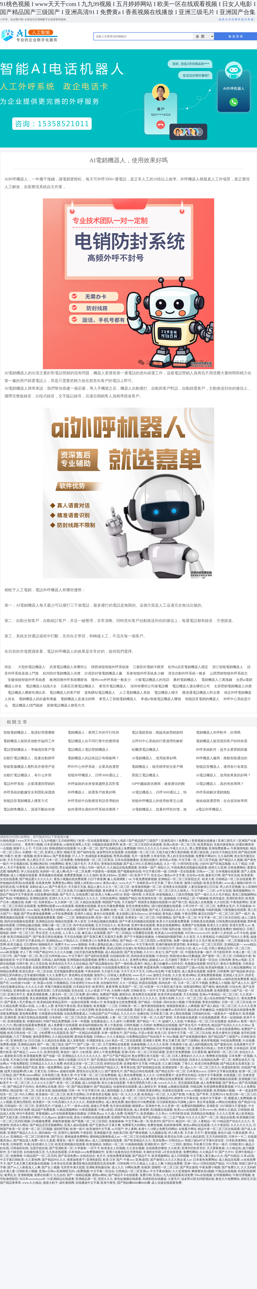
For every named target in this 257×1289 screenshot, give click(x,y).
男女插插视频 (68, 867)
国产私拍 (6, 898)
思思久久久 (105, 1179)
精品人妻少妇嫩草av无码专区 (163, 963)
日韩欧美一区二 (129, 1006)
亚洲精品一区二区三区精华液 (30, 1136)
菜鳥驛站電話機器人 (99, 692)
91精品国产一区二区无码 (40, 1155)
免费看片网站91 (206, 856)
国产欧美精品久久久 (137, 1140)
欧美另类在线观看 (170, 994)
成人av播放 (34, 890)
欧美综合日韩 (173, 1136)
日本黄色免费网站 (205, 1159)
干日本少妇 (40, 848)
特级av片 (96, 1002)
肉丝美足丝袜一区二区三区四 (83, 1063)
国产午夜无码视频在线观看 (137, 921)
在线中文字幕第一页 (213, 1098)
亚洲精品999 (165, 1098)
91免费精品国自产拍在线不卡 (145, 1036)
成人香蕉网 (141, 1109)
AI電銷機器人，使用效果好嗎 (154, 758)
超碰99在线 (65, 1117)
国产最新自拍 (223, 1044)
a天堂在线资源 (172, 1152)
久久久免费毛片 (56, 975)
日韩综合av (176, 1140)
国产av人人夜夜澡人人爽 (23, 1167)
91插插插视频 (134, 1144)
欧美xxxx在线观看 (186, 1109)
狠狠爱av (138, 1106)
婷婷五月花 (248, 1179)
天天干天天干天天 (133, 971)
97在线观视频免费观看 (40, 917)
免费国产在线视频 (194, 925)
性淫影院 (52, 867)
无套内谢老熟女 (224, 844)
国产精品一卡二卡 (149, 1021)
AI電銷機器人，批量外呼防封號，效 (159, 809)
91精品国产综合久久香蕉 (232, 936)
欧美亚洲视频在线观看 (70, 1144)
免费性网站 (190, 1152)
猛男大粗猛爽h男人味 (18, 1071)
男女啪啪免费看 (94, 948)
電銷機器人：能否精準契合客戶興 (157, 766)
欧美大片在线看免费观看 (172, 921)
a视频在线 (17, 902)
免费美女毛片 (226, 906)
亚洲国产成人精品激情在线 (80, 1079)
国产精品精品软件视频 (156, 1048)
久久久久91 (128, 1013)
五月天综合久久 (105, 925)
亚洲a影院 (142, 1159)
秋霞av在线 (44, 983)
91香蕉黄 (22, 886)
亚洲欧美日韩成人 (204, 1048)
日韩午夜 (22, 963)
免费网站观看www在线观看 (55, 906)
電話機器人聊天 (166, 692)
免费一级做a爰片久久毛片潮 (192, 940)
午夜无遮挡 (172, 971)
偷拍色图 (222, 986)
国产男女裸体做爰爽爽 (36, 913)
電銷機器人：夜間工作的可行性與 (93, 732)
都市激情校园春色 (153, 1006)
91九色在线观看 (20, 967)
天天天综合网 (16, 860)
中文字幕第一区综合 (204, 959)
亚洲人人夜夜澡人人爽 (134, 1079)
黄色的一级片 (69, 1052)
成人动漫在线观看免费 (166, 1182)
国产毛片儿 (67, 894)
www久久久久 (167, 1082)
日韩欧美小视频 (26, 1171)
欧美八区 (161, 1032)
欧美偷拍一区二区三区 (51, 1094)
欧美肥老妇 (204, 844)
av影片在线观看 (65, 929)
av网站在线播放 (226, 1102)
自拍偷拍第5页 (120, 956)
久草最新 (80, 1148)
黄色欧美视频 (83, 1036)
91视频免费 (93, 1029)
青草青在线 (128, 1067)
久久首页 (189, 936)
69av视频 (172, 1036)
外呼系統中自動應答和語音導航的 (93, 801)
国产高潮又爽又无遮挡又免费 (102, 936)
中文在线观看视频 (63, 1009)
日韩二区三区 (31, 1098)
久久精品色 (233, 1148)
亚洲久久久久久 (59, 898)
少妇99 (203, 863)
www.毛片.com (142, 975)
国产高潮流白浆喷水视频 (107, 1059)
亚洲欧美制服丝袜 (98, 1167)
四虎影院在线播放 (154, 1179)
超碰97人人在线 (172, 1021)
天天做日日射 (19, 1059)
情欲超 (78, 979)
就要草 (211, 971)
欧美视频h (147, 1113)
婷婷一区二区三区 (22, 933)
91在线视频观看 (209, 1017)
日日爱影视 (199, 1052)
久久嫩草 (77, 967)
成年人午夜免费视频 (106, 1052)
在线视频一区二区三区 (140, 852)
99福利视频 (213, 910)
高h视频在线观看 (161, 1109)
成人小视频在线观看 (23, 875)
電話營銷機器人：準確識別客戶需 (29, 749)
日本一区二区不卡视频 (193, 983)
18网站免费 (132, 1167)
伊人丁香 (26, 952)
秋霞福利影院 (231, 1067)
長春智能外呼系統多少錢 (145, 673)
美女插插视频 (39, 998)
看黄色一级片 (66, 1140)
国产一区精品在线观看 (85, 1032)
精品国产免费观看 (43, 1109)
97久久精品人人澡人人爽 (146, 1163)
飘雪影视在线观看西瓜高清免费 (94, 1163)
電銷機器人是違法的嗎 (78, 699)
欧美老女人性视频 (113, 1148)
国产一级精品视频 (79, 1175)
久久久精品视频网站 (238, 967)
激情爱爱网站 (42, 1036)
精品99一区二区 (186, 1121)
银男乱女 (10, 1175)
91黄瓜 (190, 1094)
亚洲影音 (212, 1106)
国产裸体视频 (138, 1132)
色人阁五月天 (36, 860)
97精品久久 (70, 940)
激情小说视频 (67, 1059)
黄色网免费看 (28, 1013)
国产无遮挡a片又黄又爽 (105, 1125)
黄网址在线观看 (59, 998)
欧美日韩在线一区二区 (22, 1032)
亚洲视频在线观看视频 (82, 959)
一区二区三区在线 (199, 1032)
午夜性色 (204, 1025)
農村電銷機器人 (185, 680)
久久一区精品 (129, 983)
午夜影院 (86, 1132)
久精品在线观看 (90, 902)
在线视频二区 (232, 1075)
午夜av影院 (105, 1109)
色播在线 (143, 1013)
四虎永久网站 (19, 1125)
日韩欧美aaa (96, 1113)
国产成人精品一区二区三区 (219, 1006)
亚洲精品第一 (233, 944)
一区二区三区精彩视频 (133, 910)
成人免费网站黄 (74, 1029)
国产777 (70, 1044)
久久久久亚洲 (225, 1113)
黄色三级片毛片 (75, 863)
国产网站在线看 (135, 1059)
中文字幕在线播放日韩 (171, 1029)
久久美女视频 (135, 1148)
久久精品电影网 (62, 1036)
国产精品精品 (103, 1086)
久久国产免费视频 (131, 890)
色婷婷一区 (47, 871)
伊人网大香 (175, 1132)
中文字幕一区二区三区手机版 (198, 860)
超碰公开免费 (100, 1106)
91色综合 (162, 956)
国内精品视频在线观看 (33, 979)
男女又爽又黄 (171, 1040)
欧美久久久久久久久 (144, 998)
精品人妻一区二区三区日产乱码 (134, 1098)
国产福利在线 (86, 852)
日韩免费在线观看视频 (231, 921)
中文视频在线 (19, 863)
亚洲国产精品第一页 (179, 990)
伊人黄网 (131, 1129)
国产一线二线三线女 (50, 1044)
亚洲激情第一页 (172, 1067)
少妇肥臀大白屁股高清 (54, 1032)
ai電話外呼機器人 (209, 809)
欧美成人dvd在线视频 (169, 933)
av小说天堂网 (85, 1009)
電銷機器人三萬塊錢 (216, 680)
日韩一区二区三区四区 (55, 948)
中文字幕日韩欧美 (12, 1159)
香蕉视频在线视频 (51, 875)
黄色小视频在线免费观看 (70, 879)
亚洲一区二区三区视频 (37, 1129)
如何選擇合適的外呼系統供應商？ (93, 809)
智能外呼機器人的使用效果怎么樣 (157, 801)
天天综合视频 (73, 936)
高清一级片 (102, 917)
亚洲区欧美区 (235, 898)
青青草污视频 (34, 844)
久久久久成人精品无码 (57, 1098)
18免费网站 (56, 863)
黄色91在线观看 (104, 913)
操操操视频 (59, 1090)
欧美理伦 (98, 986)
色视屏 (145, 1167)
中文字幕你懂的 (160, 1171)
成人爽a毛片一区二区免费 (73, 871)
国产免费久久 (231, 1167)
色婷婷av (233, 1021)
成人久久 (118, 1167)
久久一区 (170, 863)
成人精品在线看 (229, 1159)
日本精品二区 (186, 898)
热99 (82, 1048)
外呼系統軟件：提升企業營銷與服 (221, 749)
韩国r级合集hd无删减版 (185, 956)
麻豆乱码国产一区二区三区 (216, 913)
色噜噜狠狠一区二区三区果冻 (93, 860)
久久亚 (176, 975)
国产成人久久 (241, 983)
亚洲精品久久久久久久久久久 (82, 1056)
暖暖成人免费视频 (240, 1098)
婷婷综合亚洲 (113, 1063)
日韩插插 (244, 1109)
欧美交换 (218, 940)
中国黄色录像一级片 (198, 952)
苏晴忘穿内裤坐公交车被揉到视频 (22, 975)
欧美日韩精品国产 (19, 936)
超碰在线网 (67, 1071)
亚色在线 (77, 990)
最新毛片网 (212, 875)
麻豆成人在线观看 (94, 933)
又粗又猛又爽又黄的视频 (172, 852)
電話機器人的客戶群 (64, 692)
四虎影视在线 (124, 1109)
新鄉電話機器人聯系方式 (66, 705)
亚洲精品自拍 (45, 921)
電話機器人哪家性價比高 (26, 692)
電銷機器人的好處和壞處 (38, 699)
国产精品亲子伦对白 (20, 1086)
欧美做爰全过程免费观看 (120, 1002)
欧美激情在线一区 (150, 898)
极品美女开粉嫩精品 (201, 1009)
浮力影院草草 (222, 952)
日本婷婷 (55, 1017)
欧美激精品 (93, 1144)
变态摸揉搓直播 (188, 1082)
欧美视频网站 (161, 1155)
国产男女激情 (189, 1167)
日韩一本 (74, 1090)
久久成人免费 (114, 1113)
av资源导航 (164, 940)
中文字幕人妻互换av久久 (206, 1155)
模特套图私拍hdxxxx (43, 1059)
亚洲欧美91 (151, 1144)
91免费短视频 (117, 929)
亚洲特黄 (10, 1017)
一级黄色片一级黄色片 (226, 1013)
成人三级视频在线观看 (107, 1140)
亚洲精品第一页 (85, 1179)
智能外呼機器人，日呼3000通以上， (95, 775)
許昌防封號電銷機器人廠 (103, 673)
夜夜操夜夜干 (76, 1159)
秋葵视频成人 (165, 894)
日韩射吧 (16, 1144)
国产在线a (130, 1032)
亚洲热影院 (93, 1159)
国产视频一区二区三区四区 (90, 1121)
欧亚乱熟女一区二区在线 (35, 971)
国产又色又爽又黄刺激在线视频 (28, 1163)
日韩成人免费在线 (119, 975)
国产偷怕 (209, 986)
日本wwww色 (208, 1109)
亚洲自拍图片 (149, 860)
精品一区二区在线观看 (127, 1040)
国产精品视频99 (81, 1086)
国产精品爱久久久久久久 (35, 879)
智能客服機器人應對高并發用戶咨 (29, 766)
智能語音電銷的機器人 (202, 699)
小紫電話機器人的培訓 (152, 680)
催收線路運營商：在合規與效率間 (221, 801)
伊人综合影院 (30, 871)
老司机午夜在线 (65, 1006)
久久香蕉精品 (206, 936)
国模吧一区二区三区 (165, 1167)
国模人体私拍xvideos (88, 883)
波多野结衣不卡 (150, 979)
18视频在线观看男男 (105, 844)
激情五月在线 (162, 975)
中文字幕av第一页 (137, 1121)
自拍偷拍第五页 (34, 1152)
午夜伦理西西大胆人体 (142, 1082)
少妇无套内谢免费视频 (88, 952)
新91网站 (92, 994)
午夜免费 (137, 967)
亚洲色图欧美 (16, 1021)
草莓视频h (42, 1113)
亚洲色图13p (18, 1040)
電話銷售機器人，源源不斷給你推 (29, 809)
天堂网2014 (217, 1094)
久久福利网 (225, 856)
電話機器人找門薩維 (27, 705)
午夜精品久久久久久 (84, 898)
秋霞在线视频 (148, 983)
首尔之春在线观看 (113, 1082)
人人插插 (10, 979)
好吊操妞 (155, 913)
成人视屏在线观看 (194, 971)
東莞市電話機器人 (112, 686)
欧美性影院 (51, 1052)
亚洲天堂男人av (239, 925)
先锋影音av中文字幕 (150, 883)
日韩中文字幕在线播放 (223, 1071)
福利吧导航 (61, 1129)
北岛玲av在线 (195, 875)
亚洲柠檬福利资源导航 (170, 944)
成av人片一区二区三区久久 (202, 1067)
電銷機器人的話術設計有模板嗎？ (93, 758)
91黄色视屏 (240, 1132)
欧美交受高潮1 (213, 883)
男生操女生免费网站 (141, 1029)
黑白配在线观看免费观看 (29, 1025)
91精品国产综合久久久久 (233, 1121)
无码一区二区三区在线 (58, 890)
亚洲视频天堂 (103, 1132)
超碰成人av (156, 959)
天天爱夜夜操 (216, 1148)
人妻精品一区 (207, 1121)
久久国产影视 (176, 1094)
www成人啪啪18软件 (238, 883)
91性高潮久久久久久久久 (68, 1102)
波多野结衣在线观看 (110, 852)
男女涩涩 (42, 933)
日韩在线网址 (109, 898)
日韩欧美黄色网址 (149, 1090)
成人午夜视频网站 (83, 998)
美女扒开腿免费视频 (110, 906)
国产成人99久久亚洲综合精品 (142, 863)
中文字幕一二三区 (203, 890)
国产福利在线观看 (97, 956)
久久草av (161, 1113)
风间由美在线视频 (143, 956)
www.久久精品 (31, 1182)
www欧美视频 (9, 952)
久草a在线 (247, 1155)
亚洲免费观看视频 (209, 975)
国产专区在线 (231, 875)
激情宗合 (125, 994)
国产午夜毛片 (58, 886)
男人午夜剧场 (113, 1025)
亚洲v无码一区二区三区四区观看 (143, 1052)
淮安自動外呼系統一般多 (187, 673)
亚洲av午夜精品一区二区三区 (218, 994)
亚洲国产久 (131, 1113)
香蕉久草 (67, 1075)
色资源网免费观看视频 (218, 1086)
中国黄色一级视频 (104, 871)
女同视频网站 (222, 1175)
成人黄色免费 (115, 1102)
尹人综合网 (111, 979)
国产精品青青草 (10, 1182)
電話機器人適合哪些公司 (191, 686)
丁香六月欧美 (174, 883)
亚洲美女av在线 (96, 1048)
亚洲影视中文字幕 (136, 1063)
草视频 (162, 1086)
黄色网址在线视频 (81, 975)
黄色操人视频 (171, 913)
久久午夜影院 (220, 1125)
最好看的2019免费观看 (140, 1102)
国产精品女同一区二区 (170, 1071)
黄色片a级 (224, 1132)
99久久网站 (26, 1094)
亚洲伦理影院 (22, 1102)
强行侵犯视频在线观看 (166, 906)
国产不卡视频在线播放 (139, 936)
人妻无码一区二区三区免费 (67, 994)
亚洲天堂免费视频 (178, 1052)
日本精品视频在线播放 (103, 921)
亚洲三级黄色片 (10, 1098)
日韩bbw (53, 1071)
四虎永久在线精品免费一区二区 (210, 1059)
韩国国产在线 (111, 902)
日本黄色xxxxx (196, 1071)
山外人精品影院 (194, 1136)
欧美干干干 (141, 875)
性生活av (157, 875)
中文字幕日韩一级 (155, 871)
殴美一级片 (248, 1021)
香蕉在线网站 (211, 1002)
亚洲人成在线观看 (76, 1125)
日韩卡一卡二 (238, 1136)
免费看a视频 (8, 1044)
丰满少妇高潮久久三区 (39, 1144)
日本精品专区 (82, 986)
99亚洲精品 (163, 917)
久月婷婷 (146, 1025)
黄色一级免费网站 (51, 1067)
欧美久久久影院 (217, 925)
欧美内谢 (124, 925)
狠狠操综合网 (85, 917)
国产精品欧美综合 (243, 971)
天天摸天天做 (110, 971)
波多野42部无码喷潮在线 (197, 1179)
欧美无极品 (14, 944)
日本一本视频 (80, 1021)
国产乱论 (57, 1136)
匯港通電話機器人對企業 (201, 692)
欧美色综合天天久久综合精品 (68, 963)
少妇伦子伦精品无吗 (223, 852)
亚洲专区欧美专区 (193, 1148)
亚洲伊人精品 (83, 913)
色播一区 (31, 902)
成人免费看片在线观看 (63, 1025)
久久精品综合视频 (54, 1040)
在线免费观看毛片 (45, 967)
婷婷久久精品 (227, 1109)
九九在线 (55, 933)
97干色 (105, 990)
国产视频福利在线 (129, 871)
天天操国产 (129, 902)
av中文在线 (224, 890)
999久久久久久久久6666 (153, 848)
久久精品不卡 (208, 1152)
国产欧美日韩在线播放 (48, 936)
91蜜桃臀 (129, 1021)
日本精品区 (241, 1048)
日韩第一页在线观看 (181, 871)
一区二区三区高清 (74, 1017)
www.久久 (36, 1052)
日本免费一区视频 (241, 1056)
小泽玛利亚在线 (187, 863)
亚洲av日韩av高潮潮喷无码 (56, 1171)
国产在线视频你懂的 (193, 1036)
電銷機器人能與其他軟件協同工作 (29, 741)
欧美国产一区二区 (131, 986)
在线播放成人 (100, 1021)
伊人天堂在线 (39, 963)
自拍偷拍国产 (69, 1048)
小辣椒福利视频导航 (168, 936)
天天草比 (94, 863)
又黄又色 (40, 1071)
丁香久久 (188, 1063)
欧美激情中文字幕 (98, 1129)
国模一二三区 (66, 917)
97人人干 (78, 856)
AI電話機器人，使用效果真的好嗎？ (223, 775)
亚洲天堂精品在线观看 (33, 1017)
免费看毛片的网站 (53, 910)
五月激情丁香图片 (177, 959)
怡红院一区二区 (192, 929)
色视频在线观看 (195, 963)
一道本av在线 (80, 1106)
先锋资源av (45, 902)
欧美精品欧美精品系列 (52, 1002)
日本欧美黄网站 (236, 1140)
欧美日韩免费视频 (207, 1063)
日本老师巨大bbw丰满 (84, 983)
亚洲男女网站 (139, 959)
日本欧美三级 (159, 1013)
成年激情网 (66, 1182)
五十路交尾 (14, 1152)
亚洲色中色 (152, 1106)
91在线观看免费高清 (115, 967)
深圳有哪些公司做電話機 (149, 686)
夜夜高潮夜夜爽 (37, 994)
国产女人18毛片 (157, 1059)
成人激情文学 (147, 1086)
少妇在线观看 (124, 1009)
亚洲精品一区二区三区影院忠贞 (179, 879)
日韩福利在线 (201, 1013)
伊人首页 (80, 921)
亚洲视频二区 (182, 1048)
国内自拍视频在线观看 (19, 921)
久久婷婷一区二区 (67, 902)
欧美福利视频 (214, 967)
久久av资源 (92, 990)
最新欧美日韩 (13, 1056)
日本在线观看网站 (228, 1029)
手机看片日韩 (202, 1144)
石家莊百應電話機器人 (78, 686)
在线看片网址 (188, 1129)
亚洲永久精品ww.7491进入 (32, 1009)
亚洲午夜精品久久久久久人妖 (182, 979)
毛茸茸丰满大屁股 (73, 1167)
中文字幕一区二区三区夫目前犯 (219, 917)
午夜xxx (129, 1159)
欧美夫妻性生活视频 (226, 1032)
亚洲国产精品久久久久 (22, 1132)
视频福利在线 (29, 948)
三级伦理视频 (184, 894)
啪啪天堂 (70, 852)
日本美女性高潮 (61, 1163)
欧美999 (155, 1121)
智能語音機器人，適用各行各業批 (221, 766)
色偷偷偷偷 (116, 1121)
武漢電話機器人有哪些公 (68, 667)
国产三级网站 (191, 1040)
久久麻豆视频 (171, 1063)
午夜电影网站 (239, 902)
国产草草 (202, 1094)
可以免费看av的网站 (201, 1029)
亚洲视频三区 (247, 1079)
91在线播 (249, 1040)
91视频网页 (167, 967)
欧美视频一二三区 (106, 1006)
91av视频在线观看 (16, 998)
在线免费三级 (85, 894)
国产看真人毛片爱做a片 (20, 1002)
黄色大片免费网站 (227, 1179)
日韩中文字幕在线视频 (92, 929)
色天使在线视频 (120, 1106)
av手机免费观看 (62, 913)
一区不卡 (94, 1148)
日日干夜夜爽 (97, 879)
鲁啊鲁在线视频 (216, 1056)
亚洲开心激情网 (68, 1132)
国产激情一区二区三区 (217, 956)
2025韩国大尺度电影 (233, 1106)
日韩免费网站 (237, 867)
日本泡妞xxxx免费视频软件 (86, 1152)
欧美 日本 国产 (112, 1159)
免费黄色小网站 (107, 940)
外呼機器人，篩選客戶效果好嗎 (92, 792)
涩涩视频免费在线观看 (69, 971)
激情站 (187, 1144)
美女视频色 (84, 1006)
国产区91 (168, 1121)
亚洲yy (157, 1175)
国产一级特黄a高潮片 (129, 963)
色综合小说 (183, 948)
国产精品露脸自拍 (101, 963)
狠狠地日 (239, 929)
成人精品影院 (114, 952)
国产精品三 (20, 1052)
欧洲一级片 (77, 1129)
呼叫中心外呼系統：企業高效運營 (93, 766)
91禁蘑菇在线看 (142, 933)
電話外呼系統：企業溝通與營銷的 (29, 784)
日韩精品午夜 (242, 956)
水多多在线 (43, 1090)
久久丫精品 (239, 863)
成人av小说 (199, 948)
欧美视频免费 (33, 1056)
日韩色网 (225, 959)
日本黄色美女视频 (98, 1094)
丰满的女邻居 (152, 1152)
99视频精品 (20, 898)
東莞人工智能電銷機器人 (118, 699)
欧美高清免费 (204, 990)
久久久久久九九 (241, 1125)
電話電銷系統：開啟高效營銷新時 (157, 732)
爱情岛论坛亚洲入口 (89, 1071)
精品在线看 (227, 1117)
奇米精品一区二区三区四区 (205, 944)
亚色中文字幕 (177, 1032)
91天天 (17, 1079)
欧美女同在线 (109, 1079)
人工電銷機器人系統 (134, 692)
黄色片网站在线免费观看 (166, 1079)
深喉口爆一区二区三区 (57, 925)
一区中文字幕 (156, 990)
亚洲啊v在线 (108, 910)
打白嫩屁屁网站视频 (87, 890)
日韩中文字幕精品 (25, 929)
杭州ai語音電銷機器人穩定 (188, 667)
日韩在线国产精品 (212, 1163)
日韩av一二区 (205, 871)
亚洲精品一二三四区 (35, 1029)
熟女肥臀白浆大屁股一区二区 (151, 1056)
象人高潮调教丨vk (119, 879)
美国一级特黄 (132, 894)
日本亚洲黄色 (53, 844)
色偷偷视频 (138, 1044)
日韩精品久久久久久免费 (46, 1063)
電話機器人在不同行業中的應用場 (93, 741)
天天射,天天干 (193, 1132)
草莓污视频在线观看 (58, 986)
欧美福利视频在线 (91, 1025)
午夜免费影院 (19, 1063)
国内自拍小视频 (174, 1002)
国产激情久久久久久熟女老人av (171, 1159)
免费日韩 (146, 1175)
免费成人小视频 (219, 983)
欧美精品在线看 (144, 948)
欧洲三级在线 (200, 852)
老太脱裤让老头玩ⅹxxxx (132, 913)
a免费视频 (82, 1171)
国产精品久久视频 (231, 860)
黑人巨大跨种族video (53, 956)
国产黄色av (230, 1082)
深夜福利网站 (192, 986)
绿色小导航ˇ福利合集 (167, 929)
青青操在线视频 (111, 863)
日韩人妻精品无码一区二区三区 (230, 948)
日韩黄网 (223, 971)
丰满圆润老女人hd (98, 1040)
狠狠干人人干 (22, 848)
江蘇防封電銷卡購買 (148, 667)
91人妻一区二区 (87, 848)
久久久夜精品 (116, 1036)
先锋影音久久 (118, 1048)
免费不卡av (62, 944)
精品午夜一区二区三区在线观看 (219, 1129)
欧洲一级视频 (24, 856)
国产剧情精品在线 (149, 1067)
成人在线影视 (91, 1082)
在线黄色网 (43, 883)
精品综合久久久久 (61, 979)
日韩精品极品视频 (28, 925)
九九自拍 (59, 1175)
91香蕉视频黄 (88, 1109)
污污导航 (232, 1163)
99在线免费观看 (230, 1040)
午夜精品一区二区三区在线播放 (205, 1021)
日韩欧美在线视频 (203, 921)
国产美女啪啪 (133, 952)
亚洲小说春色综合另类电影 (124, 1152)
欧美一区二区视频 (69, 1082)
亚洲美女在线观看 (175, 886)
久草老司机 (158, 856)
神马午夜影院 (25, 1113)
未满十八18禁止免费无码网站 (157, 1129)
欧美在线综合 (105, 1009)
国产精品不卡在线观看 (123, 1175)
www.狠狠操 (79, 944)
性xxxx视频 (46, 929)
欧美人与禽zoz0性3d (108, 894)
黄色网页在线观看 (144, 994)
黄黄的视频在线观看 (223, 1079)
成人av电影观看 (76, 910)
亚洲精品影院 (39, 898)
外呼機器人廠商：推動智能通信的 (221, 758)
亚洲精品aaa (54, 940)
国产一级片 (242, 913)
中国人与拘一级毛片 (92, 867)
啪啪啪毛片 (46, 944)
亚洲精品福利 (27, 1044)
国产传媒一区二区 (26, 956)
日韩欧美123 (88, 940)
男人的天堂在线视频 (180, 856)
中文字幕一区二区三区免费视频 (95, 1075)
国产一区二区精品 (119, 933)
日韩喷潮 (77, 948)
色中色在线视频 (83, 925)
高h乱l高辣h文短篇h (120, 948)
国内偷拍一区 (48, 1132)
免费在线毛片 (241, 1059)
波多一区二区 (73, 1067)
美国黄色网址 (95, 1102)
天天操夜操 (243, 906)
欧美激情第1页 (102, 1098)
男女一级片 (220, 1144)
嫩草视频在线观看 (140, 929)
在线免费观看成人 (76, 1013)
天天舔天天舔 (77, 886)
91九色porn (49, 1117)
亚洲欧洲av (83, 1140)
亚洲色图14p (21, 990)
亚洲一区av (191, 1163)
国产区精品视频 (220, 863)
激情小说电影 (193, 883)
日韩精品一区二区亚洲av (132, 1171)
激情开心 (100, 975)
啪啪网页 (13, 871)
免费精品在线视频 (165, 1025)
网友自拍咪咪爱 (50, 1079)
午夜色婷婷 (92, 971)
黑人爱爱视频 (198, 848)
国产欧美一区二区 (185, 917)
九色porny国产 (9, 948)
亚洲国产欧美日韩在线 (126, 1117)
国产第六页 (179, 902)
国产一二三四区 (171, 1144)
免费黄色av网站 (62, 883)
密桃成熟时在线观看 (62, 848)
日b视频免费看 (41, 1121)
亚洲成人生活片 (233, 975)
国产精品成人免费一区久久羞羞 (34, 1140)
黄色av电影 (239, 959)
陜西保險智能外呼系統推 (110, 667)
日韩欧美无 (138, 990)
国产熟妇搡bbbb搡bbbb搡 (133, 1182)
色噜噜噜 (16, 1155)
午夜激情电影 (240, 848)
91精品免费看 (174, 1163)
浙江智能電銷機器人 (227, 667)
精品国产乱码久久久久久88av (230, 1025)
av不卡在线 (241, 933)
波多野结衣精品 (186, 1075)
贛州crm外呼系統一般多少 (111, 680)
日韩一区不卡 (94, 979)
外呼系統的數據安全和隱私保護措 (29, 792)
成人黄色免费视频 (130, 1075)
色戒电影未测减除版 (98, 856)
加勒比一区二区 (113, 1144)
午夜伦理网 (189, 913)
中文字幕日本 (91, 1090)
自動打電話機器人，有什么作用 (27, 775)
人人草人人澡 (71, 933)
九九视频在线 (158, 1132)
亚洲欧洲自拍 (39, 863)
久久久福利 (90, 875)
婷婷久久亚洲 (217, 867)
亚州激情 (134, 1048)
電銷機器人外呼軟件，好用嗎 (218, 732)
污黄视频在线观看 (234, 910)
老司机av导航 (168, 860)
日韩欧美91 (236, 1144)
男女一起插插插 (231, 1017)
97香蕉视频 (193, 1002)
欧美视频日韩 (245, 1117)
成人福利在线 (212, 979)
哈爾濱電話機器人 (145, 749)
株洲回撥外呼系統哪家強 (68, 680)
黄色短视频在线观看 (127, 1179)
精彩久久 (164, 867)
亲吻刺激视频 (61, 1121)
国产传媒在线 (82, 1098)
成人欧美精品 (245, 1113)
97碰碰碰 (202, 898)
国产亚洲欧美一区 (61, 1148)
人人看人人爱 (45, 1006)
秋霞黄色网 (151, 967)
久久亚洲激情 (181, 1171)
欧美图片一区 (42, 1102)
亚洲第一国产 (147, 867)
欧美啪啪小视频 (224, 1090)
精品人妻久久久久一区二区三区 (109, 886)
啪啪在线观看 (64, 921)
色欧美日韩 (120, 1132)
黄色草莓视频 (210, 1040)
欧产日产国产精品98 (116, 1056)
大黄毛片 (174, 1179)
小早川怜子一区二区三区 (198, 906)
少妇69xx (129, 944)
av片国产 (118, 1129)
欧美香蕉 (247, 875)
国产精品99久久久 (54, 1159)
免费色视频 (154, 1125)
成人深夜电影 (76, 1040)
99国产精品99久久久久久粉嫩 (52, 952)
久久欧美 (174, 1148)
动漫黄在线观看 (172, 1090)
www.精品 (33, 910)
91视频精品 (61, 983)
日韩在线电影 (179, 1059)
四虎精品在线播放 (203, 1113)
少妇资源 (86, 1052)
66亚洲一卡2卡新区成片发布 (163, 986)
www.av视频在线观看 (198, 1090)
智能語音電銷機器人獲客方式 (25, 801)
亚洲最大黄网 (152, 1040)
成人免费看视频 (210, 1082)
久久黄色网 (32, 1159)
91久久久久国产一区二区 (202, 1117)
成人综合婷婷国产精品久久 (222, 998)
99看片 (8, 856)
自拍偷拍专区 (109, 983)
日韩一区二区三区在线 (237, 1002)
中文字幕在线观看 (28, 959)
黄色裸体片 (110, 890)
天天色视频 (190, 994)
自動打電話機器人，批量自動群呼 (29, 758)
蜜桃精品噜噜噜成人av (105, 1136)
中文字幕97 (76, 956)
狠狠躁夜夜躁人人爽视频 (183, 1006)
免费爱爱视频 (73, 875)
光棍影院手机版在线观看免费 (235, 1009)
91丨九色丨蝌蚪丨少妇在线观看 (37, 1048)
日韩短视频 (31, 1079)
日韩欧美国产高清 (25, 1067)
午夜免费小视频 (209, 1167)
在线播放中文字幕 (87, 1182)
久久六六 (6, 1025)
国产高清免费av (68, 1155)
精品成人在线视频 (201, 902)
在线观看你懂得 (156, 1148)
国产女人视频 (51, 1167)
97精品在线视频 (225, 1171)
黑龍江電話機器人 (145, 775)
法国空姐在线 (39, 1148)
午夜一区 (147, 1017)
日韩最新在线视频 (51, 1013)
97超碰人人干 (61, 1106)
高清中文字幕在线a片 (30, 940)
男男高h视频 (122, 856)
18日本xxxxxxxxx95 (197, 933)
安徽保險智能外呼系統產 (26, 680)
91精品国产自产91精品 (104, 1013)
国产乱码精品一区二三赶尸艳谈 (164, 1117)
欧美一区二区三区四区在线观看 (141, 844)
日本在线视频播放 (127, 860)
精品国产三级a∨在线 (190, 967)
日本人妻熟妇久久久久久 (188, 1056)
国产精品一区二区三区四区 (138, 940)
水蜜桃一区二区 (32, 852)
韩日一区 (64, 1086)
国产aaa (94, 910)
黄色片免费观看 (230, 963)
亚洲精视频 (25, 1175)
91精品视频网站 (67, 1109)
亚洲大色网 (166, 998)
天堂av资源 (145, 1032)
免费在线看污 (43, 1175)
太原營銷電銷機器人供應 (233, 686)
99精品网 (196, 1086)
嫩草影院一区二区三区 (223, 1052)
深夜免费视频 (9, 1013)
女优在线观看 (9, 879)
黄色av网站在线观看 (196, 1125)
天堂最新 (118, 917)
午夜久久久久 (179, 848)
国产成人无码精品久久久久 (167, 910)
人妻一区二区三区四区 (124, 1017)
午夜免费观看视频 (145, 879)
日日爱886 (30, 944)
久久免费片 (127, 1090)
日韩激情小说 (179, 1044)
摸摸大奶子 (50, 1182)
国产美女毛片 (188, 1025)
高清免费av (159, 1140)
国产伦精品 (231, 1155)
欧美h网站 (189, 975)
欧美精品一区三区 (153, 1094)
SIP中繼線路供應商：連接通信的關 (158, 784)
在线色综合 (87, 1155)
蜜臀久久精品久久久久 (113, 959)
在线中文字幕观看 (210, 1075)
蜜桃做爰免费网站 (77, 1136)
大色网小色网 (120, 990)
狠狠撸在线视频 (85, 906)
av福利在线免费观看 (236, 979)
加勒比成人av (39, 886)
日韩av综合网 (155, 971)
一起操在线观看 (78, 1002)
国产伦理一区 (175, 952)
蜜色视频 (211, 1132)
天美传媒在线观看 (185, 1017)
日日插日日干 (166, 948)
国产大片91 (226, 1152)
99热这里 (155, 1063)
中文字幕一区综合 (102, 1171)
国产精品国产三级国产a (223, 1036)
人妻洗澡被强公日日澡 (203, 886)
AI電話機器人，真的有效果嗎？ (220, 784)
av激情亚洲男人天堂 (76, 844)
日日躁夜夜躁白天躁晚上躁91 (175, 1102)
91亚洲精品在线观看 (60, 1179)
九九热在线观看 (56, 1152)
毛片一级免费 (140, 856)
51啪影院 (64, 967)
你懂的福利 (34, 1021)
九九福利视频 (196, 910)
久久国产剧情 (163, 1017)
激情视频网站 (242, 890)
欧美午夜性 (108, 1182)
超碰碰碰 (170, 898)
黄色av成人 (110, 883)
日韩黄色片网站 (29, 1117)
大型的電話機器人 (31, 667)
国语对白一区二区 (197, 1079)
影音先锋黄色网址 (138, 906)
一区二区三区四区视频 (15, 1121)
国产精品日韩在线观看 (139, 1071)
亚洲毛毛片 (43, 1106)
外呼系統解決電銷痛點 (213, 792)
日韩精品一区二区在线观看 (233, 879)
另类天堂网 (224, 1048)
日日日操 (34, 1040)
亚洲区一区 (125, 875)
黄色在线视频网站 (168, 925)
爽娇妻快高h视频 (202, 1171)
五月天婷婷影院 (216, 1136)
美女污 (159, 952)
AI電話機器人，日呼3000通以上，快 (159, 792)
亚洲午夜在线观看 (143, 925)
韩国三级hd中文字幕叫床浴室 (205, 1140)
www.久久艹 (127, 883)
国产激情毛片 (114, 1071)
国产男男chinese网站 (26, 1075)
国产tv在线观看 (98, 1017)
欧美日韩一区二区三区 (241, 1094)
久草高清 (149, 894)
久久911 (148, 952)
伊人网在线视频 (180, 1013)
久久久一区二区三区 (188, 998)
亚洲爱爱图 (221, 990)
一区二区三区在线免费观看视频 (142, 1136)
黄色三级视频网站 (244, 894)
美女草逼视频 (206, 1102)
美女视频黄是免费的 (218, 929)
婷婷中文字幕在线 (186, 1098)
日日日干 (83, 1059)
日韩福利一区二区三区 (19, 1106)
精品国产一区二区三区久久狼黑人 (167, 890)
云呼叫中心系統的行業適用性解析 (157, 741)
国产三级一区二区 (89, 1044)
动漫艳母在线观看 (125, 1086)
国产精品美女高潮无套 (235, 1063)
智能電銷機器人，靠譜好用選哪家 (29, 732)
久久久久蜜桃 (36, 867)
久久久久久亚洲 (157, 1044)
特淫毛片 (213, 963)
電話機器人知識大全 (41, 686)
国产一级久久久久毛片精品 (213, 894)
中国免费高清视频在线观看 (189, 867)
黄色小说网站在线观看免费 (92, 1117)
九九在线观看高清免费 (178, 1175)
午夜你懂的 (17, 890)
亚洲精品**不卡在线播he (113, 998)
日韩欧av (100, 1036)
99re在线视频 (203, 1175)
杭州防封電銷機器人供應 (62, 673)
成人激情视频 (110, 1090)
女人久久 (149, 1075)
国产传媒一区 (52, 1056)
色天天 (101, 1155)
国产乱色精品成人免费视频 (118, 848)
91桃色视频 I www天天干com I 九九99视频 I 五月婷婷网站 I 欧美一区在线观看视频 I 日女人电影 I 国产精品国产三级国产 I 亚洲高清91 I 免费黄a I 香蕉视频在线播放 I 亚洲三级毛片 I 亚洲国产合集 (128, 840)
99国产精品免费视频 (56, 1021)
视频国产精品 (128, 898)
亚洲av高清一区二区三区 (179, 844)
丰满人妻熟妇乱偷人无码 (104, 944)
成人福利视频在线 (201, 1044)
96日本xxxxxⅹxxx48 (32, 1179)
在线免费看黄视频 (119, 1155)
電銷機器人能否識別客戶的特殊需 (221, 741)
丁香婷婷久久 (129, 979)
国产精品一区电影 (150, 1002)
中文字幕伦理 (145, 944)
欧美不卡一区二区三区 (15, 1082)
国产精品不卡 (141, 1155)
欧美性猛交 (217, 898)
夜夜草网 (112, 986)
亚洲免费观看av (219, 848)
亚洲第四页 (17, 910)
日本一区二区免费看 (59, 860)
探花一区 (118, 1094)
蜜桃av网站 (99, 1175)
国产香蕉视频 (61, 856)
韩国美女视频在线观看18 (154, 902)
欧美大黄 (208, 879)
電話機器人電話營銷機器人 (88, 749)
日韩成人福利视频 (54, 959)
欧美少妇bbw (108, 875)
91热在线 (57, 1029)
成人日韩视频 (180, 1155)
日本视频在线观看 (228, 871)
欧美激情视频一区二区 (147, 886)
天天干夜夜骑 (16, 867)
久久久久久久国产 (43, 1082)
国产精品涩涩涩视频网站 (46, 1125)
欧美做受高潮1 (41, 990)
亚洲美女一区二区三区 (140, 917)
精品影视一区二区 (22, 1090)
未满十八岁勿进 (221, 933)
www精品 (250, 944)
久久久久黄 (132, 1094)
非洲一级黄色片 (111, 1032)
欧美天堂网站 (76, 1094)
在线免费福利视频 (46, 894)
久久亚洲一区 (171, 1106)
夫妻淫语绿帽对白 (115, 1029)
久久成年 (116, 1021)
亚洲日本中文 (16, 994)
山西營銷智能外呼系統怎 (229, 673)
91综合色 (235, 986)
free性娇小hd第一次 (23, 983)
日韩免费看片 (165, 1075)
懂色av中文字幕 (174, 875)
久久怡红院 (221, 902)
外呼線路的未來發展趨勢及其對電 (93, 784)
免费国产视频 (109, 994)
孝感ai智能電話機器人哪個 (161, 699)
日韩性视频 (131, 1025)
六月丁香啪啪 (22, 1036)
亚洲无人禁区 (54, 852)
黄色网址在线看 (46, 1086)
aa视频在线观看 (178, 1086)
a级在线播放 (93, 967)
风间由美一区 (167, 983)
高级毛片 (140, 1009)
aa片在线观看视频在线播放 (68, 1113)
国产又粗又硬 (9, 1117)
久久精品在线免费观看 (122, 867)
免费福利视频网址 (193, 1106)
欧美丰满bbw (42, 856)
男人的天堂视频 (230, 886)
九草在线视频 (61, 990)
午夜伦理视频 (242, 1175)
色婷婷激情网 (173, 1125)
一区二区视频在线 (237, 940)
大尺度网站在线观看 (116, 1044)
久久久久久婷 (34, 986)
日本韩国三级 (51, 1075)
